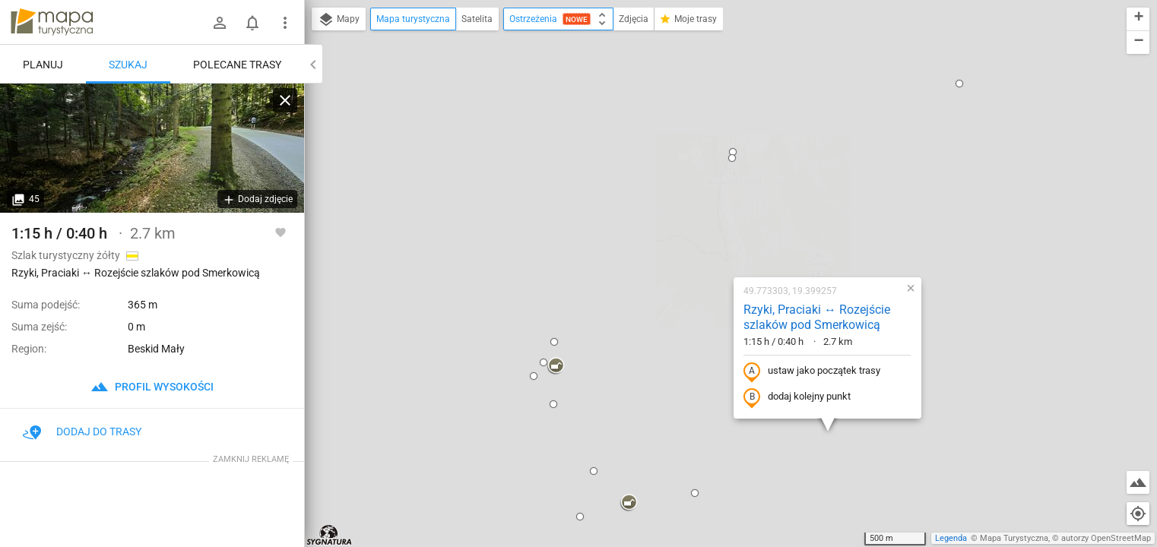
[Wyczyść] (285, 100)
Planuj (43, 64)
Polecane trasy (237, 64)
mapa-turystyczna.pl (51, 22)
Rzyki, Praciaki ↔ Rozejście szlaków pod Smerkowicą (715, 153)
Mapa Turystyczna (1014, 538)
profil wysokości (152, 387)
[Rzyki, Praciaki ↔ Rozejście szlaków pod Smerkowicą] (152, 148)
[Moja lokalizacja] (1138, 513)
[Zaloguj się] (220, 23)
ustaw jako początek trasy (710, 207)
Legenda (951, 538)
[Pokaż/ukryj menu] (285, 23)
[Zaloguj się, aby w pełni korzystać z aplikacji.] (280, 232)
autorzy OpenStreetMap (1106, 538)
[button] (454, 202)
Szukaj (128, 64)
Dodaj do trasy (82, 431)
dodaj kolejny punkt (696, 233)
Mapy (339, 19)
